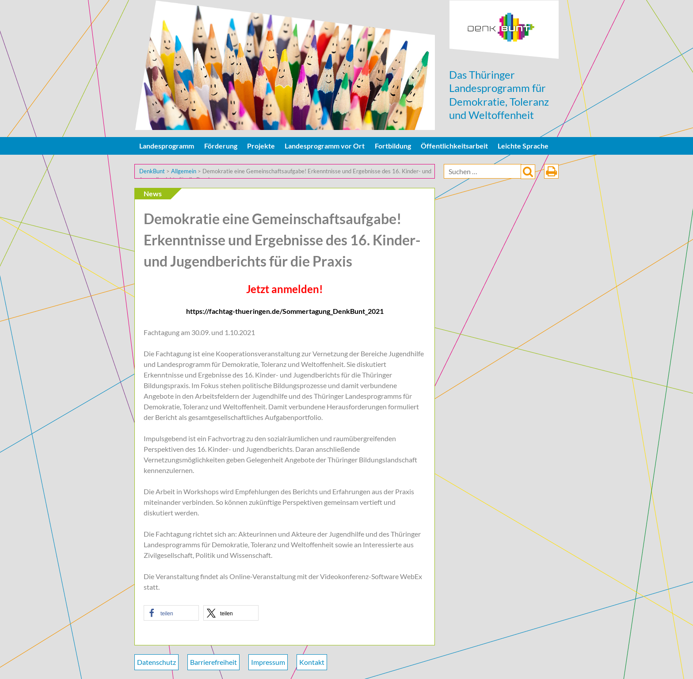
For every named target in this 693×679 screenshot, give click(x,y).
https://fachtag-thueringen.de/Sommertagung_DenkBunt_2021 (285, 311)
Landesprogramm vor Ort (325, 145)
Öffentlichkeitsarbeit (454, 145)
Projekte (261, 145)
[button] (171, 613)
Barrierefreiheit (213, 662)
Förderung (220, 145)
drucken (551, 171)
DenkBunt (504, 29)
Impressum (268, 662)
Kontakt (311, 662)
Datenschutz (156, 662)
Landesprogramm (166, 145)
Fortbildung (393, 145)
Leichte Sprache (523, 145)
